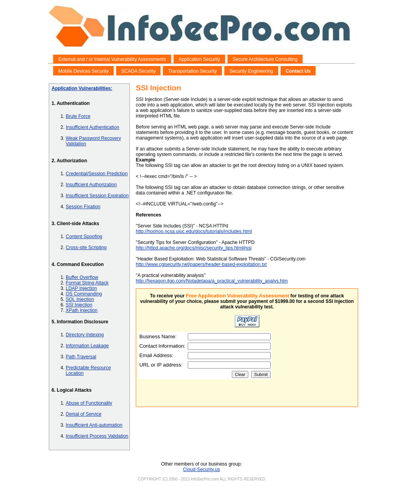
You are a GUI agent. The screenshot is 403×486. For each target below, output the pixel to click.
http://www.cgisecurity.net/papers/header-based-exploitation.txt (201, 264)
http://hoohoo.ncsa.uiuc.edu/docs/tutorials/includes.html (194, 231)
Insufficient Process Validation (97, 436)
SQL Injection (80, 299)
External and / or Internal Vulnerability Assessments (112, 59)
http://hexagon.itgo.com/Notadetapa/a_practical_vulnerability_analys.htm (212, 281)
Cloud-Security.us (201, 469)
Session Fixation (83, 206)
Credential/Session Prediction (97, 173)
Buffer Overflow (82, 277)
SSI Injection (79, 305)
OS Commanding (84, 294)
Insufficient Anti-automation (94, 425)
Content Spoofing (84, 236)
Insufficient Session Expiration (97, 195)
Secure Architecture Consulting (265, 59)
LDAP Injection (81, 288)
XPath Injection (82, 310)
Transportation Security (192, 71)
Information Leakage (87, 345)
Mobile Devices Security (83, 71)
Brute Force (78, 116)
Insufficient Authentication (92, 127)
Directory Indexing (85, 334)
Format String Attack (87, 283)
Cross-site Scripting (86, 247)
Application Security (199, 59)
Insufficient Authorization (91, 184)
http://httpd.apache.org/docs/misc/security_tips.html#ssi (193, 248)
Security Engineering (251, 71)
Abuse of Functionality (89, 403)
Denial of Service (84, 414)
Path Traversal (81, 356)
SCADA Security (138, 71)
